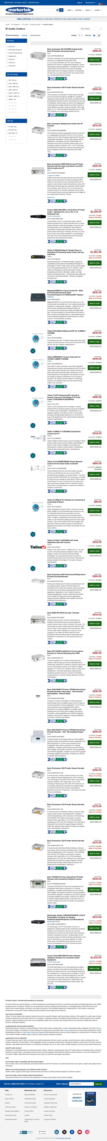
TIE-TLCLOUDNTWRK (58, 468)
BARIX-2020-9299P (57, 698)
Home (7, 24)
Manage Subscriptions (12, 1111)
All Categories (15, 24)
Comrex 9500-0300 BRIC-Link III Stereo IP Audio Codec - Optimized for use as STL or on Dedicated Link (66, 212)
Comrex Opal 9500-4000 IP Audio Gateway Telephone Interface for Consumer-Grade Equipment (63, 958)
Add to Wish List (95, 64)
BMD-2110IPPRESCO (58, 924)
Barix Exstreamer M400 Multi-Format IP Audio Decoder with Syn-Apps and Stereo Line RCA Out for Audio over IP (65, 166)
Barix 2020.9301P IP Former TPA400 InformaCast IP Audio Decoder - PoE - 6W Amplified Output (66, 731)
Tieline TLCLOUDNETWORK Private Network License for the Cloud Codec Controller (64, 463)
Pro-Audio (25, 24)
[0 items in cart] (100, 2)
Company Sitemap (50, 1119)
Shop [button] (70, 10)
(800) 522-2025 (9, 2)
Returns (7, 1103)
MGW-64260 (55, 299)
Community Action (30, 1103)
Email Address (73, 1081)
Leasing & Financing (50, 1103)
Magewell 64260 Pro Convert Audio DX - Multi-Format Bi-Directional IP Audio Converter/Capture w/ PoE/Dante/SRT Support (65, 293)
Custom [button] (79, 10)
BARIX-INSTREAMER (58, 130)
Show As (88, 35)
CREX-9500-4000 (57, 964)
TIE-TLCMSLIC (56, 507)
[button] (94, 35)
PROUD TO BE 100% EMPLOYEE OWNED (72, 19)
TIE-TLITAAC (55, 547)
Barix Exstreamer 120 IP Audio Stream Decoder (65, 841)
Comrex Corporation (53, 216)
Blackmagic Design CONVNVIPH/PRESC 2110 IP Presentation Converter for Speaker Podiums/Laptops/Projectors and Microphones (66, 917)
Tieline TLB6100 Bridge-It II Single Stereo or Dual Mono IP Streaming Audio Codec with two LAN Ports (65, 252)
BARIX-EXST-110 (57, 809)
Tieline (49, 256)
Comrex (66, 1030)
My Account (91, 3)
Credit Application (49, 1099)
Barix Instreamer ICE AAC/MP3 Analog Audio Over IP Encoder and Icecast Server (65, 50)
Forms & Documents (50, 1094)
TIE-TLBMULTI (56, 438)
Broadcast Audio (35, 24)
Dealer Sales (48, 1115)
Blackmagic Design (53, 921)
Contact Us (8, 1094)
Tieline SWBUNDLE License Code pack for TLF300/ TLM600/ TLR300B (64, 358)
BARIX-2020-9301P (57, 736)
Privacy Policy (28, 1111)
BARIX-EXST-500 (57, 581)
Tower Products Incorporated (63, 1138)
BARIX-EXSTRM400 (58, 173)
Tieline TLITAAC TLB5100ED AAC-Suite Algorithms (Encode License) (62, 541)
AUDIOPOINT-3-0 (57, 658)
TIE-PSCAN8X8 (56, 338)
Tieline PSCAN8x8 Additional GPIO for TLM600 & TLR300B (66, 332)
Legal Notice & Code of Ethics (31, 1120)
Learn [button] (97, 10)
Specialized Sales (33, 2)
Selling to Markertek (50, 1107)
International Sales (11, 1119)
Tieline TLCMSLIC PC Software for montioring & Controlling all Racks (66, 501)
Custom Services (49, 1111)
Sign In (79, 3)
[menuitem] (70, 10)
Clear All (24, 35)
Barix (49, 53)
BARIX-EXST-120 (57, 845)
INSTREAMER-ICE (57, 56)
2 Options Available (53, 175)
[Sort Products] (91, 29)
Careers (27, 1115)
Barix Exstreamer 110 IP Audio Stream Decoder (65, 804)
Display (74, 35)
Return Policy (9, 1099)
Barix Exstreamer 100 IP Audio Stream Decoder (65, 87)
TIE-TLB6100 (55, 259)
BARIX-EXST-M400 (57, 617)
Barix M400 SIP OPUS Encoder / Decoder (63, 613)
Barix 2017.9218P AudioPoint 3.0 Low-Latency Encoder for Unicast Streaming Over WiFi (65, 652)
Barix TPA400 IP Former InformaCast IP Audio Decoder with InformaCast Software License (65, 878)
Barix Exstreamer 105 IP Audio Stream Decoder (65, 768)
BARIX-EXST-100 (57, 92)
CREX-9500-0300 (57, 219)
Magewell (50, 297)
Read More (50, 197)
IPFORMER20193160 (58, 884)
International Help (10, 1115)
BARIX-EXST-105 (57, 773)
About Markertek (29, 1094)
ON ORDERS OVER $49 (35, 19)
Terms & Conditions (30, 1107)
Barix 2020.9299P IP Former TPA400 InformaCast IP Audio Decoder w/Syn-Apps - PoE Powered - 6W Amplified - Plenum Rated (66, 692)
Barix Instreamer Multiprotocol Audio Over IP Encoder (65, 125)
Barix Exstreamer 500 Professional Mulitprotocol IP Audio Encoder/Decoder (66, 575)
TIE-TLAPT (55, 404)
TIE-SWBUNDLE (57, 364)
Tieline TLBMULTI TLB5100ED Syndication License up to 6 (64, 432)
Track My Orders (10, 1107)
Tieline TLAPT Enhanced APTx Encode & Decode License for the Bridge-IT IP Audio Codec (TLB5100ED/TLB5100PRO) (63, 397)
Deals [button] (88, 10)
